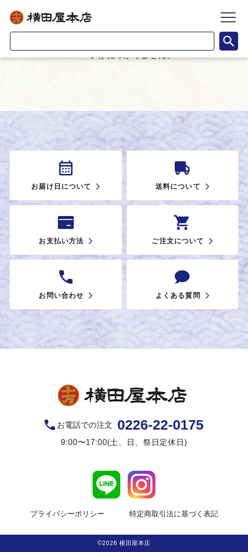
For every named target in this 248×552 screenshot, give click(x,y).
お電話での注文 (130, 425)
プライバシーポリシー (67, 513)
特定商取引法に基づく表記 (173, 513)
